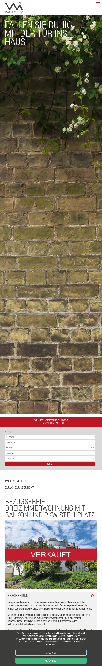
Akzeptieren (51, 660)
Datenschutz (38, 641)
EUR (92, 448)
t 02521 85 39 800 (51, 423)
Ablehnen (51, 652)
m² (93, 458)
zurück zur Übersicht (19, 487)
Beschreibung (19, 595)
